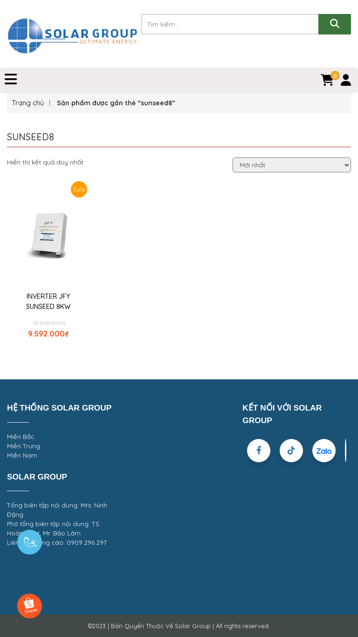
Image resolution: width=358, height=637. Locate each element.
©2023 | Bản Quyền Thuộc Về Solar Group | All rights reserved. (179, 626)
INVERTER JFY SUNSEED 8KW (48, 301)
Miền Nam (22, 455)
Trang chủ (28, 102)
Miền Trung (23, 446)
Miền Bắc (20, 436)
